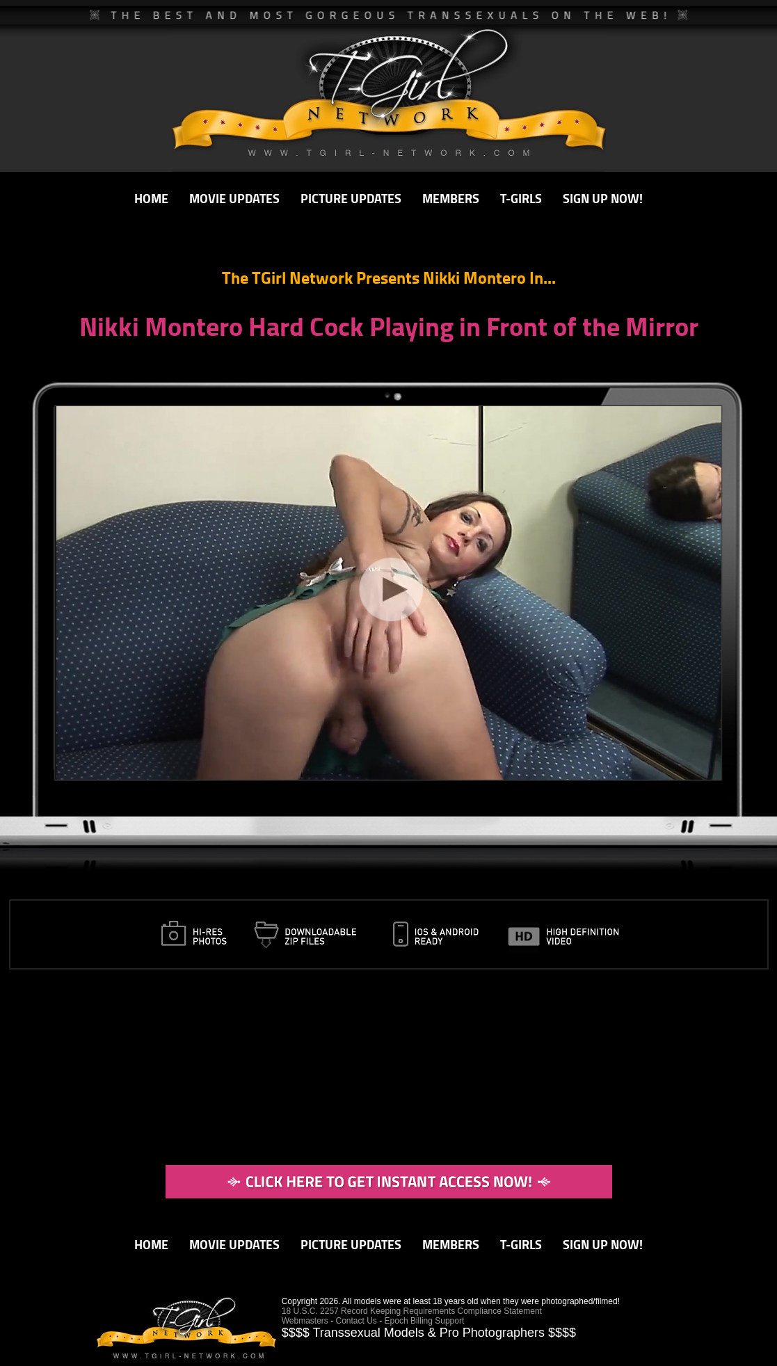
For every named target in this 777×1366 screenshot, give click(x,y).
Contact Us (356, 1321)
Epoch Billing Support (425, 1321)
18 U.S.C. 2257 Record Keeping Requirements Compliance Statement (412, 1311)
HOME (151, 198)
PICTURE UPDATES (351, 198)
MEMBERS (450, 198)
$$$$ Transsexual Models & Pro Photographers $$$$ (429, 1333)
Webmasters (305, 1321)
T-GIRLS (521, 198)
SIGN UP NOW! (603, 198)
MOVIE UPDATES (234, 198)
